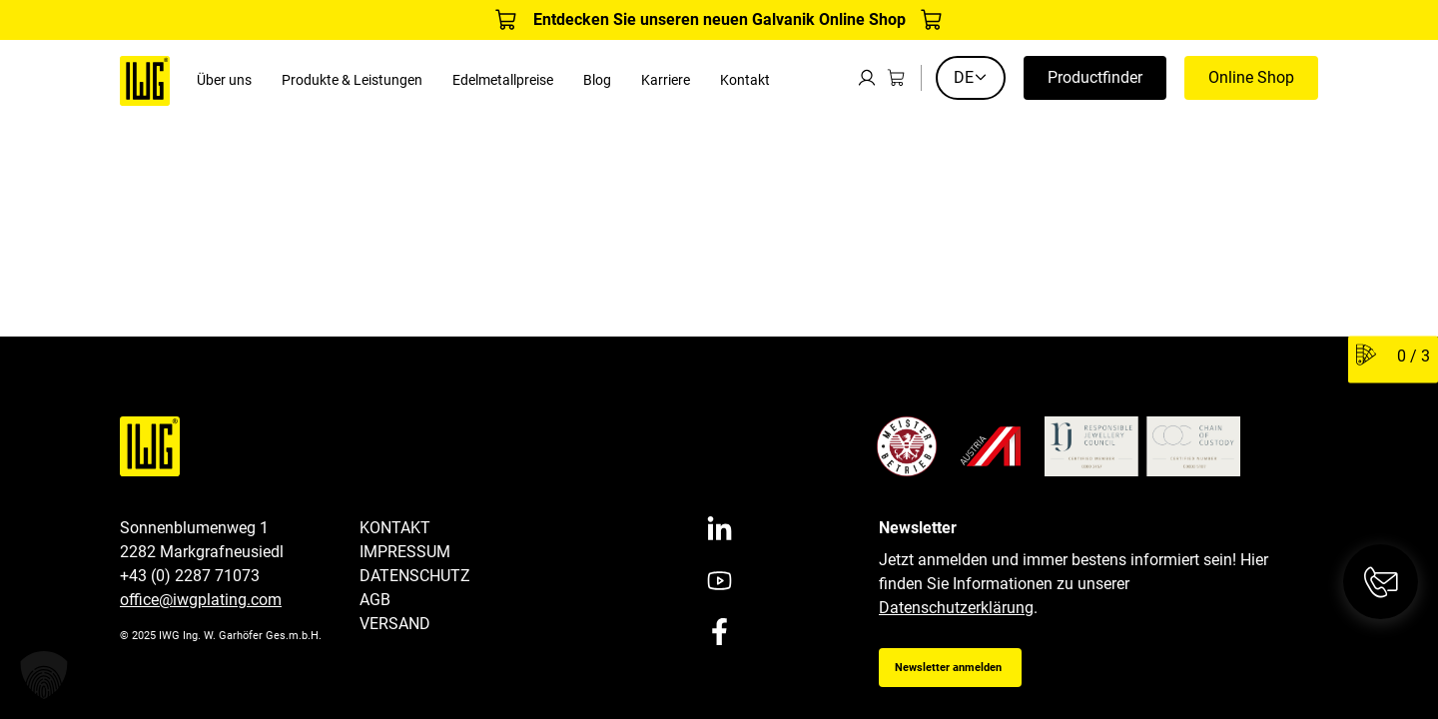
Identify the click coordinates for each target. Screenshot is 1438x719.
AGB (375, 599)
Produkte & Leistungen (352, 80)
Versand (395, 623)
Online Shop (1251, 77)
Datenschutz (415, 575)
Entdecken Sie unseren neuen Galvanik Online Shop (719, 19)
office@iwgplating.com (201, 599)
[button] (44, 675)
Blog (597, 80)
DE (971, 77)
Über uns (224, 80)
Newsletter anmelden (948, 667)
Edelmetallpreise (502, 80)
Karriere (665, 80)
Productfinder (1095, 77)
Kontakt (745, 80)
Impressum (405, 551)
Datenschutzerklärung (956, 607)
